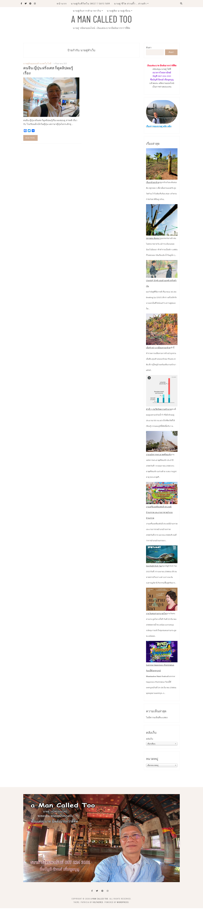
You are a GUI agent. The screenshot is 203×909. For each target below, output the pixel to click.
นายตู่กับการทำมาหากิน (87, 10)
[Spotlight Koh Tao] (161, 555)
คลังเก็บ (149, 740)
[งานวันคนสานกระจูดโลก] (161, 600)
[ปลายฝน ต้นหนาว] (161, 221)
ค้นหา (148, 48)
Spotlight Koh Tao (154, 567)
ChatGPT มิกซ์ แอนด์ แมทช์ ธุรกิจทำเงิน (161, 284)
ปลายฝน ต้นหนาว (153, 239)
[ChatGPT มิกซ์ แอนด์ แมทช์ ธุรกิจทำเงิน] (161, 270)
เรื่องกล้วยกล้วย (152, 183)
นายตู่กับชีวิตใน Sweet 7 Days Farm (90, 3)
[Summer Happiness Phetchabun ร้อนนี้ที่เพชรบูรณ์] (161, 652)
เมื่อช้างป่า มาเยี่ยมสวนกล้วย (158, 348)
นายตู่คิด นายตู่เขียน (119, 10)
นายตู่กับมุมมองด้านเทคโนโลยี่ (37, 64)
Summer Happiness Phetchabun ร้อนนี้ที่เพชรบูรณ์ (160, 669)
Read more (30, 139)
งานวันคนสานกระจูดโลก (156, 614)
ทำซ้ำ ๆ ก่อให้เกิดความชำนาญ (159, 410)
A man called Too (101, 18)
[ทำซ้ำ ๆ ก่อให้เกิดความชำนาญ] (161, 391)
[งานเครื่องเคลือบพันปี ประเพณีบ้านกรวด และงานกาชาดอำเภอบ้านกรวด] (161, 494)
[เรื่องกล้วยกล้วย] (161, 165)
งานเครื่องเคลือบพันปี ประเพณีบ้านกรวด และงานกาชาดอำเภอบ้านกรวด (159, 513)
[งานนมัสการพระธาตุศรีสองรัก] (161, 442)
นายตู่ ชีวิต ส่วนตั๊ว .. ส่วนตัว (130, 3)
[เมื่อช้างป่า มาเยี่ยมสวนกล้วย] (161, 330)
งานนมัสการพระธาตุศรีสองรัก (158, 455)
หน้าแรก (62, 3)
